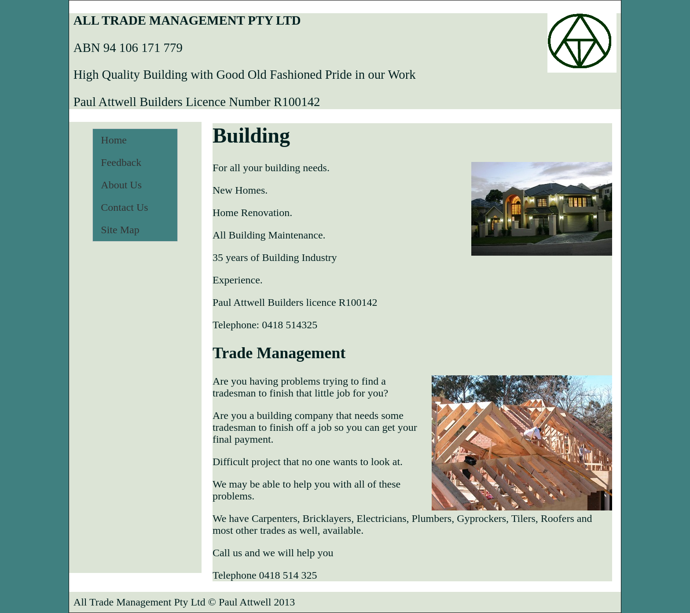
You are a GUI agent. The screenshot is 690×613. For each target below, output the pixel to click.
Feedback (121, 162)
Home (114, 140)
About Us (121, 185)
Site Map (120, 229)
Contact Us (124, 207)
